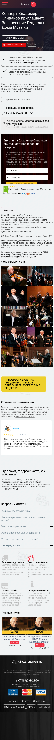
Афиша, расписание (27, 661)
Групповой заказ (14, 706)
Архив (31, 706)
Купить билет (15, 38)
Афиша (25, 4)
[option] (27, 66)
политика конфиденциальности (26, 674)
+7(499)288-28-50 (10, 489)
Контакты (44, 706)
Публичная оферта (42, 672)
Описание (8, 210)
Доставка (39, 701)
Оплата (25, 701)
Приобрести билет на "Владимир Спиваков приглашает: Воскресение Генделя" (22, 384)
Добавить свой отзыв (24, 416)
